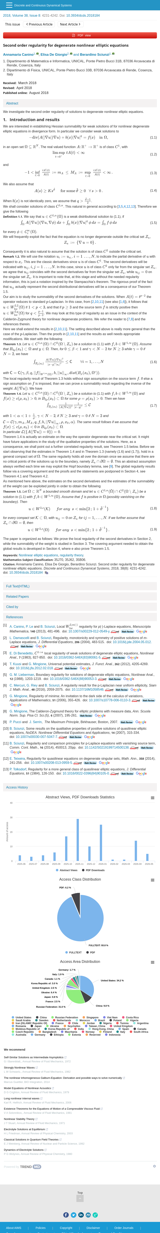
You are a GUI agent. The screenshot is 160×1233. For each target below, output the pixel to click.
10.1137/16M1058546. (93, 689)
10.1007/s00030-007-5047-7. (42, 737)
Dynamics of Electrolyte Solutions (25, 1149)
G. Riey (31, 685)
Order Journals (124, 1228)
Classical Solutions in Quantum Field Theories (33, 1139)
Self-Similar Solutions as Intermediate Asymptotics (35, 1057)
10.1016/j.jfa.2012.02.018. (39, 668)
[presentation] (68, 137)
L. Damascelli (19, 638)
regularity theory (71, 555)
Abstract (12, 103)
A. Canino (17, 626)
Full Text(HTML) (18, 586)
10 (97, 301)
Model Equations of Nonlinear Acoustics (29, 1088)
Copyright (66, 1228)
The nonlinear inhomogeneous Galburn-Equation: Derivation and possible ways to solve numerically (64, 1077)
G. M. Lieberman (22, 674)
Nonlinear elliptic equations (38, 555)
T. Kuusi (15, 664)
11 (101, 301)
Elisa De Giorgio (54, 55)
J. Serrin (35, 722)
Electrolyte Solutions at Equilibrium (26, 1129)
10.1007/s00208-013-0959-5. (57, 762)
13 (133, 206)
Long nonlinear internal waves (23, 1098)
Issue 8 (35, 15)
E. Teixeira (17, 758)
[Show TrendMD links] (154, 1166)
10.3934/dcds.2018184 (83, 15)
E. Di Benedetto (21, 653)
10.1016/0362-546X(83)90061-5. (82, 657)
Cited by (12, 607)
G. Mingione (37, 664)
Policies (40, 1228)
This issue (12, 24)
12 (128, 206)
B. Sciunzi (47, 626)
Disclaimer (93, 1228)
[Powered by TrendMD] (22, 1167)
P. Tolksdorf (18, 769)
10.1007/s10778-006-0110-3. (115, 700)
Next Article (70, 24)
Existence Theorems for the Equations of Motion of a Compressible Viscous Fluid (53, 1108)
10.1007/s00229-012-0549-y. (94, 631)
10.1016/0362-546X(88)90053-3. (78, 679)
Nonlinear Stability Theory (21, 1119)
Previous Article (39, 24)
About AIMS (13, 1228)
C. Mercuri (17, 685)
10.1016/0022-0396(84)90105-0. (91, 773)
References (14, 617)
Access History (17, 787)
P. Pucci (15, 722)
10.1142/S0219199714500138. (111, 747)
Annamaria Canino (18, 55)
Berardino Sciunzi (94, 55)
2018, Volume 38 (15, 15)
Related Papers (17, 596)
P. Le (29, 626)
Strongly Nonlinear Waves (21, 1067)
